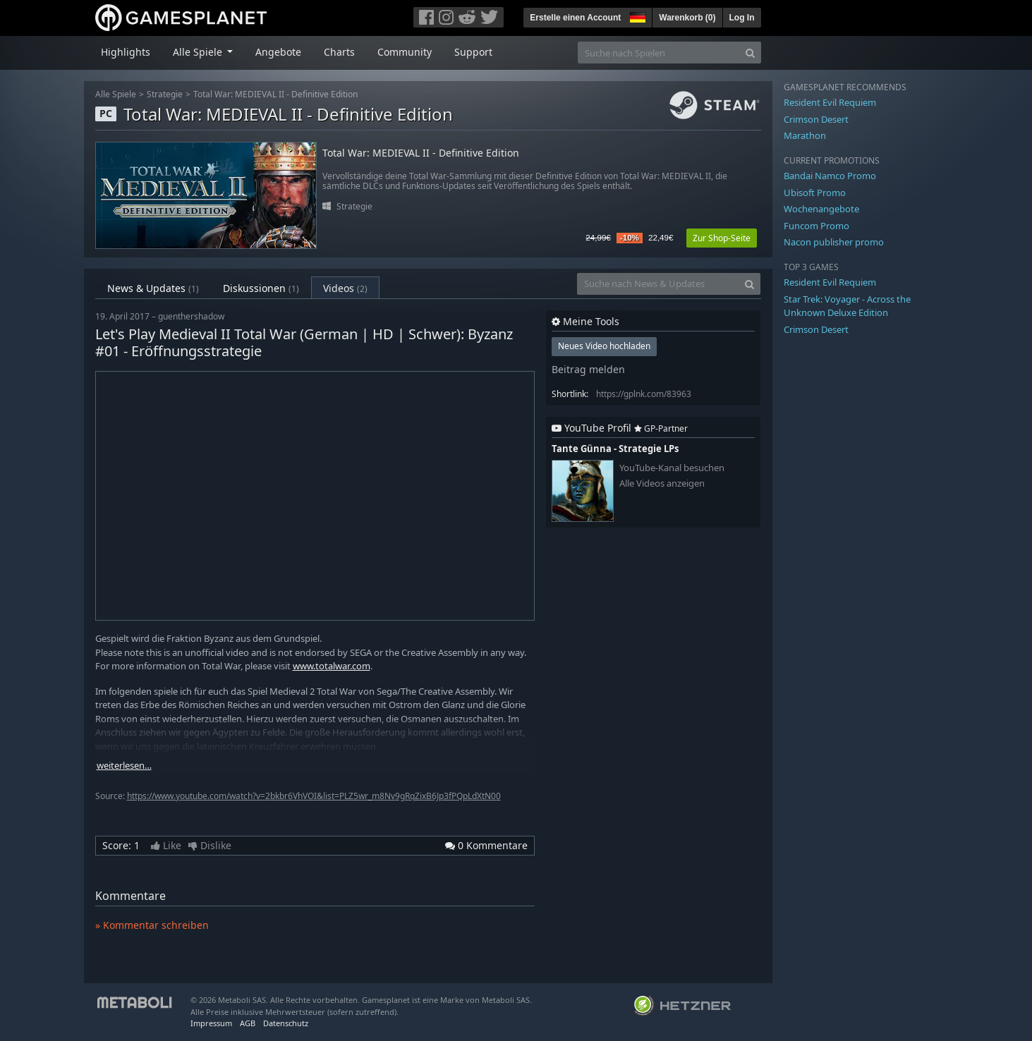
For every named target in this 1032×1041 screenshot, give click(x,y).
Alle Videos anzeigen (662, 483)
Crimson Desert (816, 119)
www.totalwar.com (331, 665)
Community (404, 52)
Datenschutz (285, 1023)
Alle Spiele (115, 94)
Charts (339, 52)
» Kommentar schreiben (152, 925)
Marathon (805, 135)
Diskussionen (261, 288)
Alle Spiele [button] (199, 52)
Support (473, 52)
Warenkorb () (687, 18)
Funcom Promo (816, 225)
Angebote (278, 52)
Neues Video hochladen (604, 346)
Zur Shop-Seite (722, 238)
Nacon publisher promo (834, 242)
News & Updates (153, 288)
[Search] (750, 52)
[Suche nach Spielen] (659, 52)
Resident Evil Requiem (830, 102)
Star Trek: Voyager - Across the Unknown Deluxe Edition (847, 306)
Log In (742, 18)
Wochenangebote (821, 208)
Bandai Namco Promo (830, 175)
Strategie (165, 94)
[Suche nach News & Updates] (658, 284)
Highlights (125, 52)
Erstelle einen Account (575, 18)
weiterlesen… (124, 766)
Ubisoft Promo (815, 192)
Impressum (211, 1023)
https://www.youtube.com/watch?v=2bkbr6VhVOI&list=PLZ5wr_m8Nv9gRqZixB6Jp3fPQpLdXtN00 (314, 796)
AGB (247, 1023)
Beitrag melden (588, 369)
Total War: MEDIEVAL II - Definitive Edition (275, 94)
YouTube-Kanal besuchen (671, 468)
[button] (636, 15)
